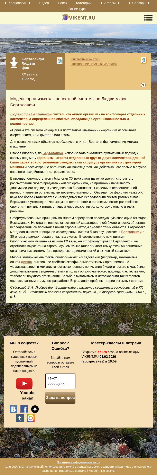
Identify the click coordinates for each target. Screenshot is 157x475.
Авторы (110, 3)
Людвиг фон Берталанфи (31, 114)
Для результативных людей (24, 466)
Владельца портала (72, 470)
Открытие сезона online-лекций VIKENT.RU (111, 356)
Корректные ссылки (102, 470)
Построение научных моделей (94, 64)
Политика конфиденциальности (78, 462)
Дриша (26, 262)
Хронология (18, 3)
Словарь (138, 3)
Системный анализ (85, 59)
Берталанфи (53, 153)
